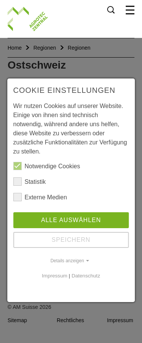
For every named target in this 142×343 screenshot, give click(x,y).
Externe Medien (40, 197)
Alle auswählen (71, 220)
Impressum (54, 276)
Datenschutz (86, 276)
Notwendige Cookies (46, 166)
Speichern (70, 239)
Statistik (29, 181)
